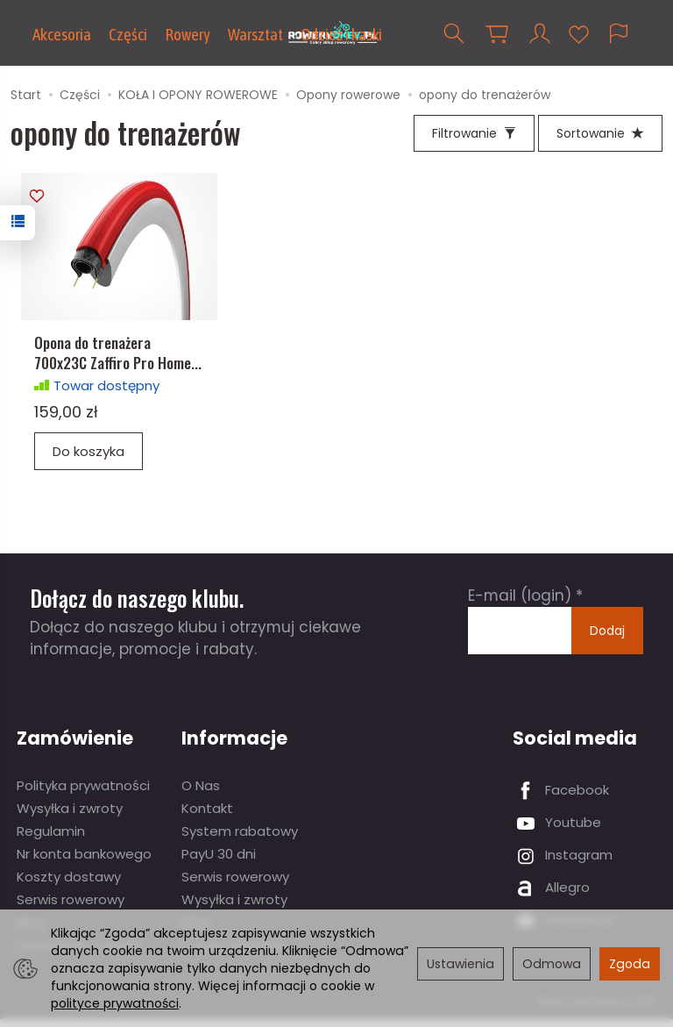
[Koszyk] (497, 33)
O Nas (200, 793)
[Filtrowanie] (474, 133)
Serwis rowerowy (70, 907)
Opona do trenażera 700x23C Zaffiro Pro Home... (118, 360)
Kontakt (207, 816)
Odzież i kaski (341, 34)
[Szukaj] (454, 33)
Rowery (187, 34)
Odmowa (551, 964)
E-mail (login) (519, 604)
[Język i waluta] (619, 33)
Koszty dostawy (69, 884)
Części (128, 34)
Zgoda (629, 964)
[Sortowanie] (600, 133)
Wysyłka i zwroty (70, 816)
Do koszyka (88, 459)
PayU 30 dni (218, 861)
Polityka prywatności (83, 793)
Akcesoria (61, 34)
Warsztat (255, 34)
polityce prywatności (115, 1003)
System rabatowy (239, 839)
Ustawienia (460, 964)
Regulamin (51, 839)
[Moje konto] (540, 33)
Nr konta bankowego (84, 861)
